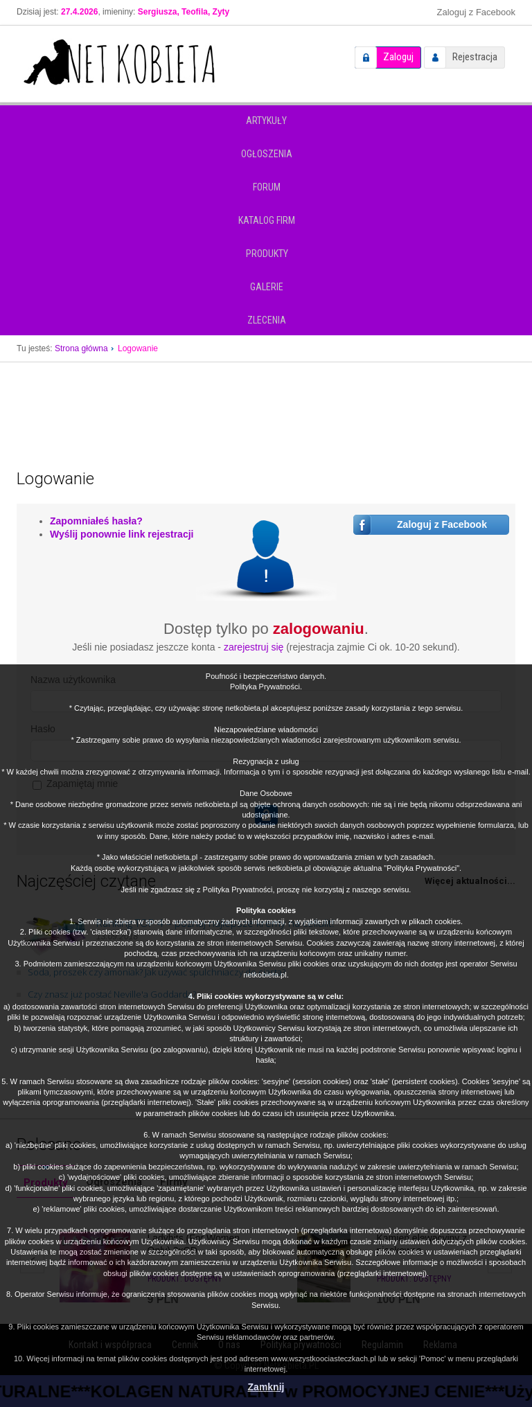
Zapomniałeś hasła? (96, 520)
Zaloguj (398, 57)
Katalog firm (266, 220)
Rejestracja (474, 57)
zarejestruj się (253, 647)
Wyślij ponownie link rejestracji (121, 534)
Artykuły (266, 120)
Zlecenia (266, 320)
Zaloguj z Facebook (476, 12)
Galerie (266, 286)
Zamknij (266, 1386)
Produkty (267, 253)
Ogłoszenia (266, 153)
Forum (267, 187)
